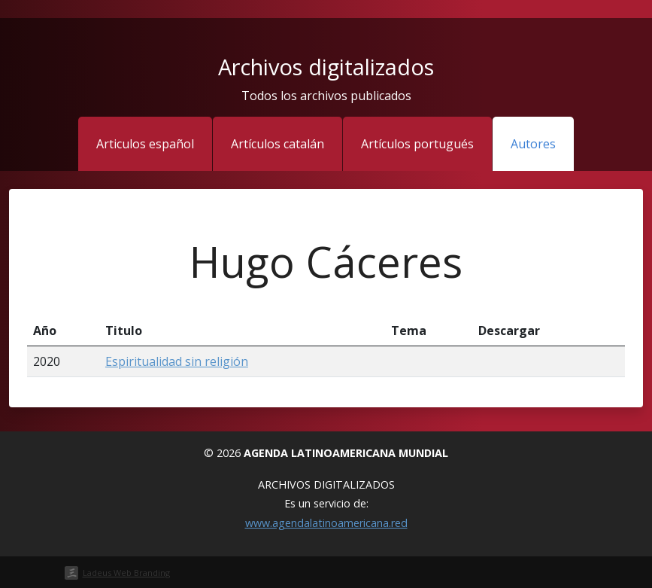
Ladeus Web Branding (126, 572)
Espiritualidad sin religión (176, 361)
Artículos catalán (277, 144)
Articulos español (145, 144)
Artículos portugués (417, 144)
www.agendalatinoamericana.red (326, 523)
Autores (533, 144)
